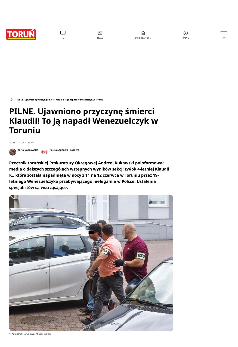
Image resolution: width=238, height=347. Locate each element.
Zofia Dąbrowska (28, 150)
